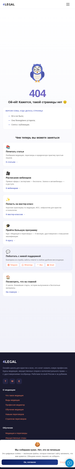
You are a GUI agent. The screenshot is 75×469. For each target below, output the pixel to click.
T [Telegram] (5, 381)
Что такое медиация (14, 395)
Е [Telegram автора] (19, 381)
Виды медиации (12, 400)
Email (50, 265)
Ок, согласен (30, 462)
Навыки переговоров (14, 414)
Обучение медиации (14, 409)
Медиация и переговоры (16, 433)
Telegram (12, 265)
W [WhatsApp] (12, 381)
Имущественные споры (15, 438)
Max (40, 265)
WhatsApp (27, 265)
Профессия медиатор (15, 405)
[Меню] (68, 4)
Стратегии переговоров (15, 419)
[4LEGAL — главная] (9, 4)
